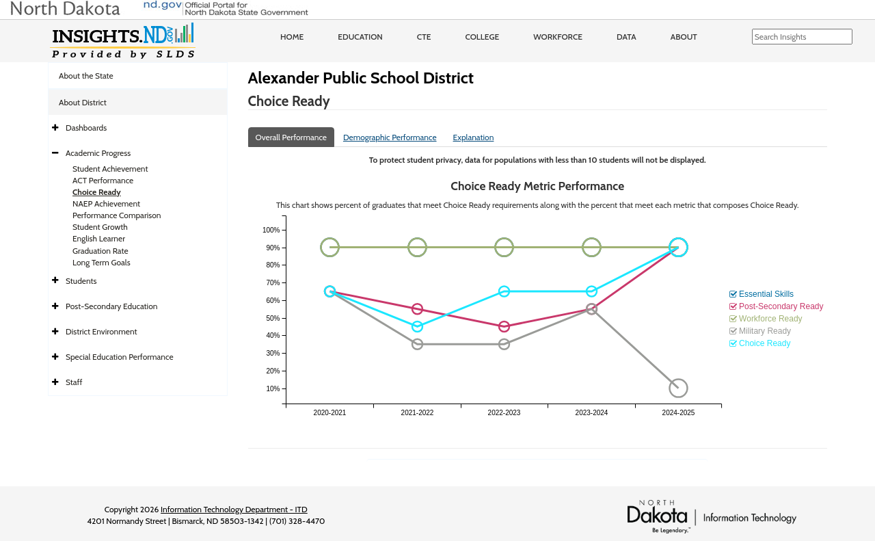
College (482, 36)
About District (83, 102)
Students (81, 281)
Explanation (473, 137)
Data (626, 36)
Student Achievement (110, 168)
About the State (86, 75)
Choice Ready (96, 192)
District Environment (101, 331)
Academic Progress (98, 153)
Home (292, 36)
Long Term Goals (101, 262)
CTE (424, 36)
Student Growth (100, 227)
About (684, 36)
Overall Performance (291, 137)
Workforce (557, 36)
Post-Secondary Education (111, 306)
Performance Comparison (116, 215)
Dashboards (86, 127)
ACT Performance (102, 180)
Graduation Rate (100, 251)
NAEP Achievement (106, 203)
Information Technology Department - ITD (234, 509)
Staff (74, 382)
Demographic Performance (390, 137)
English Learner (98, 238)
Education (360, 36)
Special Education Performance (120, 357)
